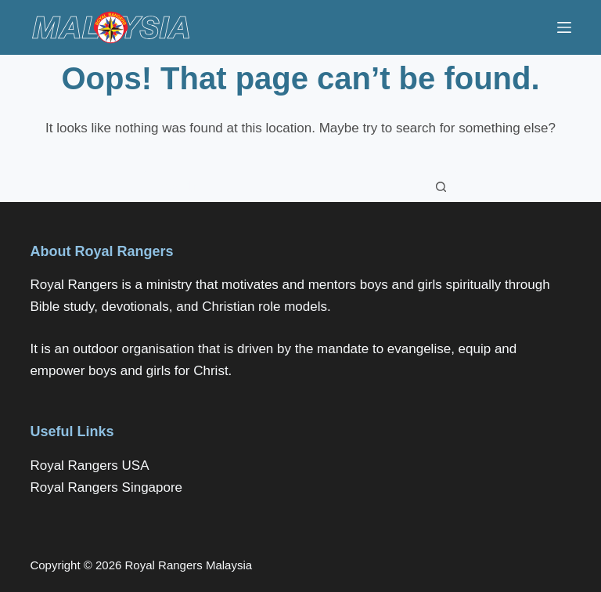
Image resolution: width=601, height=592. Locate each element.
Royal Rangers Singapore (106, 487)
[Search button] (441, 186)
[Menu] (564, 27)
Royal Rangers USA (89, 465)
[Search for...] (285, 186)
